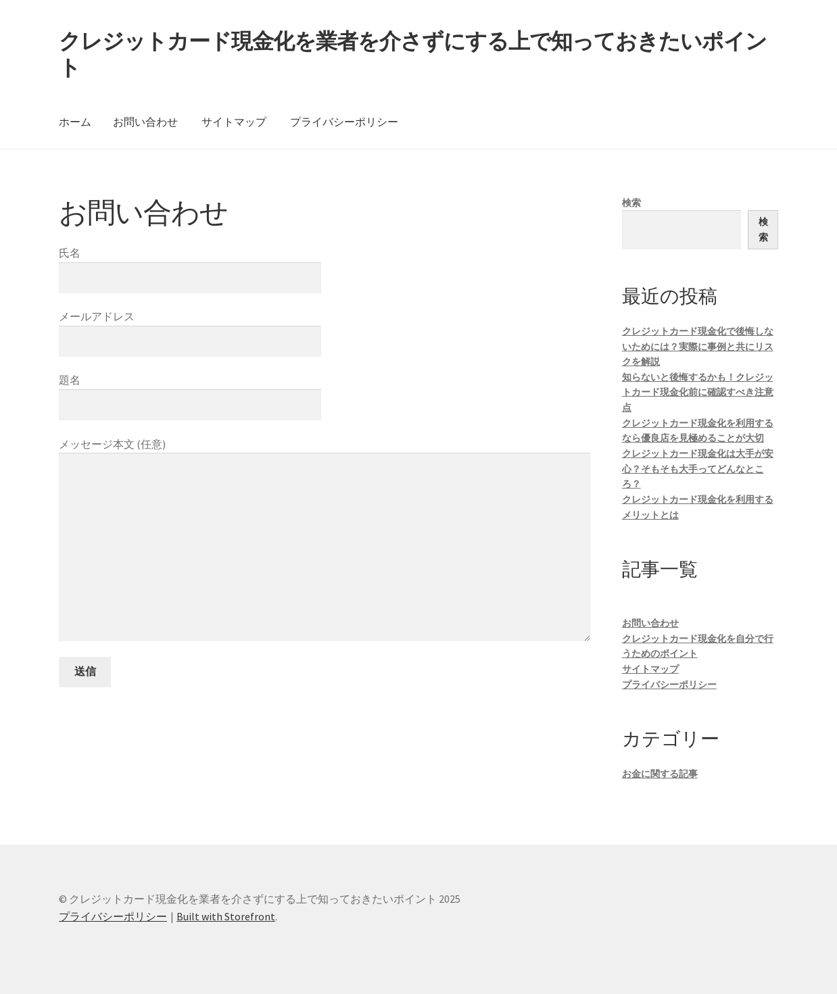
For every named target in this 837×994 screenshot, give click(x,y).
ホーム (75, 121)
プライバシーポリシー (344, 121)
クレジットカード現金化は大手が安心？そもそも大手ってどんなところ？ (697, 468)
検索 (631, 203)
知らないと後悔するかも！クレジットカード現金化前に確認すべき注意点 (697, 392)
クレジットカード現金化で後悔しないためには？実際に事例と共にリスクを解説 (697, 346)
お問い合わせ (145, 121)
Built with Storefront (225, 916)
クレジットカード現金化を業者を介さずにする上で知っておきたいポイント (413, 54)
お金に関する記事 (660, 774)
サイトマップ (233, 121)
